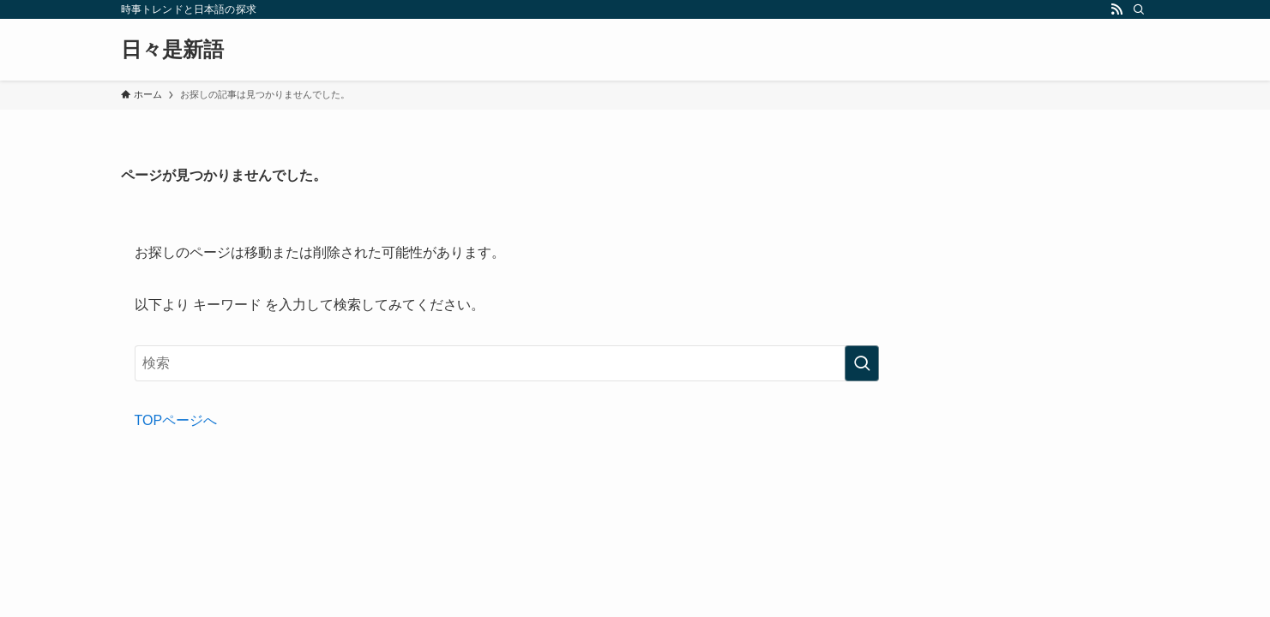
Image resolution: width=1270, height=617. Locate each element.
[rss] (1116, 9)
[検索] (1139, 9)
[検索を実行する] (862, 363)
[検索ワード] (507, 363)
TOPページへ (176, 420)
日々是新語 (172, 49)
